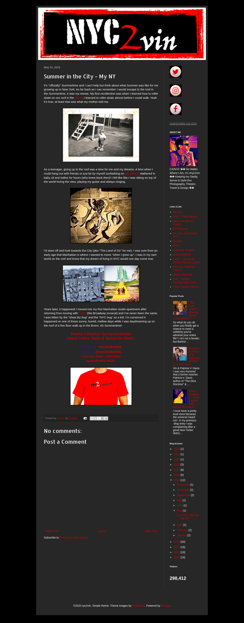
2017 (177, 469)
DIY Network (180, 228)
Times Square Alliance (186, 286)
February (182, 530)
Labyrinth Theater (183, 250)
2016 (177, 474)
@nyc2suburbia (108, 352)
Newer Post (52, 531)
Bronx (78, 97)
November (183, 489)
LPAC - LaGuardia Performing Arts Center (186, 261)
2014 (177, 541)
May (180, 510)
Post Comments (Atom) (74, 537)
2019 (177, 459)
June (180, 505)
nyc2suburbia (110, 347)
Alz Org (177, 212)
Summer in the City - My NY (187, 517)
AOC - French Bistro (185, 216)
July (179, 500)
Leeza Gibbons (182, 254)
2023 (177, 448)
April (180, 524)
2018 (177, 464)
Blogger (165, 605)
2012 (177, 552)
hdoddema (138, 605)
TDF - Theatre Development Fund (184, 281)
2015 (177, 480)
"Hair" (82, 313)
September (184, 495)
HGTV (177, 245)
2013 (177, 547)
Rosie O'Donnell (182, 274)
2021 (177, 454)
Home (101, 531)
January (182, 535)
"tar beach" (132, 173)
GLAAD (177, 241)
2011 (177, 557)
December (183, 484)
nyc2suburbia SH (99, 360)
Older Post (151, 531)
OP (112, 360)
